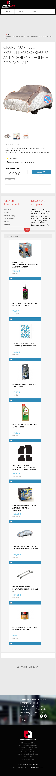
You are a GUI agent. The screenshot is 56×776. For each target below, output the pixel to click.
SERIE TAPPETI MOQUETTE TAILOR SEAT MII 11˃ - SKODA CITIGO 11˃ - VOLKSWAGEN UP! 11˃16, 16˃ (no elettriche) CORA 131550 (25, 469)
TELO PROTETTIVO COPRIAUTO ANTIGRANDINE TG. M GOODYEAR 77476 (24, 508)
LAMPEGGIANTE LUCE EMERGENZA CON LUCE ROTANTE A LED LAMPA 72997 (25, 265)
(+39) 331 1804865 (31, 764)
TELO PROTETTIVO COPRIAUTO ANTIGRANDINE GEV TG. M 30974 (25, 547)
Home (6, 34)
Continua (23, 720)
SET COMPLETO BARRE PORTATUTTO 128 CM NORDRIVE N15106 (25, 589)
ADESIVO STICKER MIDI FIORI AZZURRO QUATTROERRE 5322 (24, 345)
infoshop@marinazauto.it (34, 767)
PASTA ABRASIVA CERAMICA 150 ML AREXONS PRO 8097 (24, 628)
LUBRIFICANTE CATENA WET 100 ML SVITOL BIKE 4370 (24, 304)
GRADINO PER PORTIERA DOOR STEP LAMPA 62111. (24, 385)
